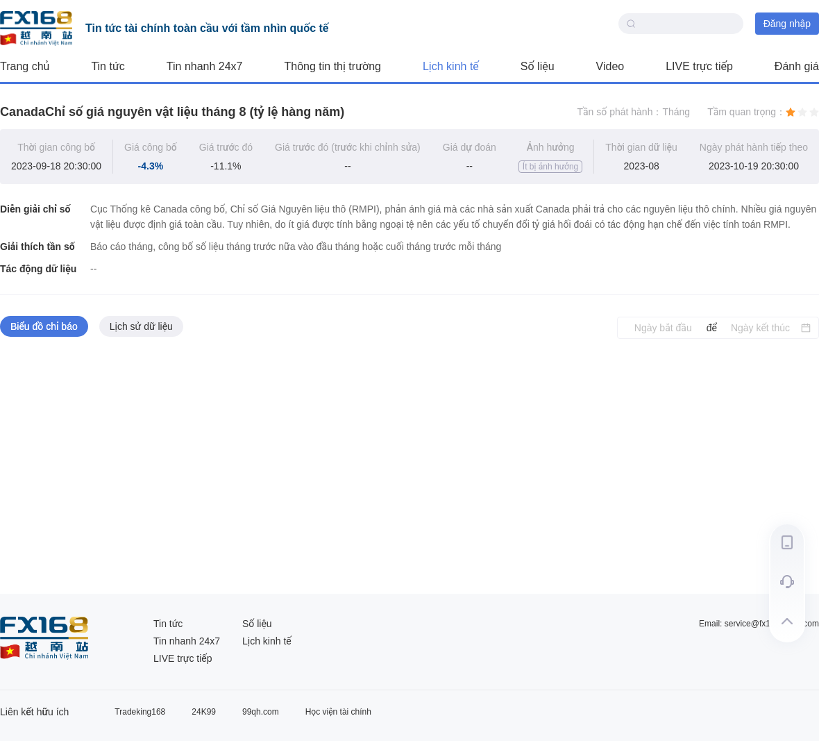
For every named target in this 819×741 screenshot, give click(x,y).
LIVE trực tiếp (699, 66)
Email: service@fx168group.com (759, 623)
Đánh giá (797, 66)
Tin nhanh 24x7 (205, 66)
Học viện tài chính (338, 712)
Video (610, 66)
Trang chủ (24, 66)
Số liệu (538, 66)
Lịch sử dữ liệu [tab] (141, 326)
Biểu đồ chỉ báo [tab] (44, 326)
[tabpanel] (409, 466)
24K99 (204, 712)
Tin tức (107, 66)
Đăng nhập (787, 23)
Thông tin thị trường (333, 66)
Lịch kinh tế (451, 66)
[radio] (790, 111)
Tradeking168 (140, 712)
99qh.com (260, 712)
